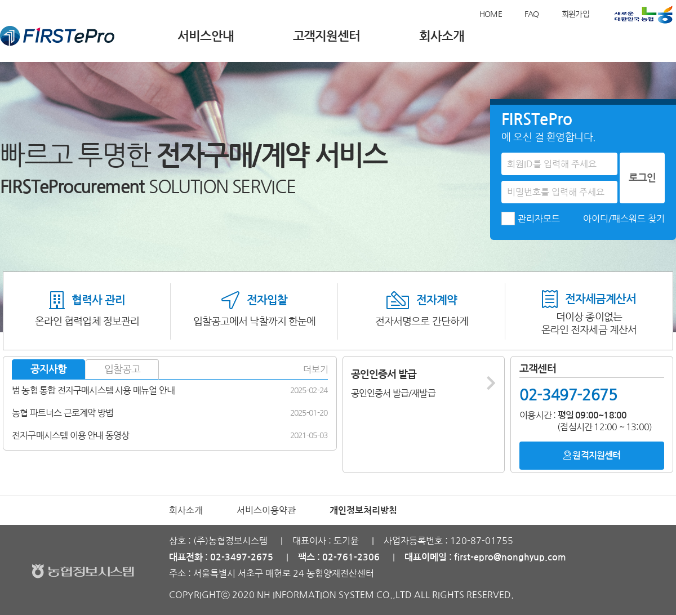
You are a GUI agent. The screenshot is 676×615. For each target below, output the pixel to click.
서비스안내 (205, 36)
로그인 (642, 178)
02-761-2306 (351, 557)
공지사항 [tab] (48, 369)
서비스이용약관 (266, 510)
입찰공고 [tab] (122, 369)
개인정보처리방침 (363, 510)
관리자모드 (539, 218)
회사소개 (441, 36)
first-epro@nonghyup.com (510, 557)
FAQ (531, 14)
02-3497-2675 (568, 395)
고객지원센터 (326, 36)
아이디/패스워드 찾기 (624, 218)
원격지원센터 (591, 455)
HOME (490, 14)
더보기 (315, 369)
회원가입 (575, 14)
